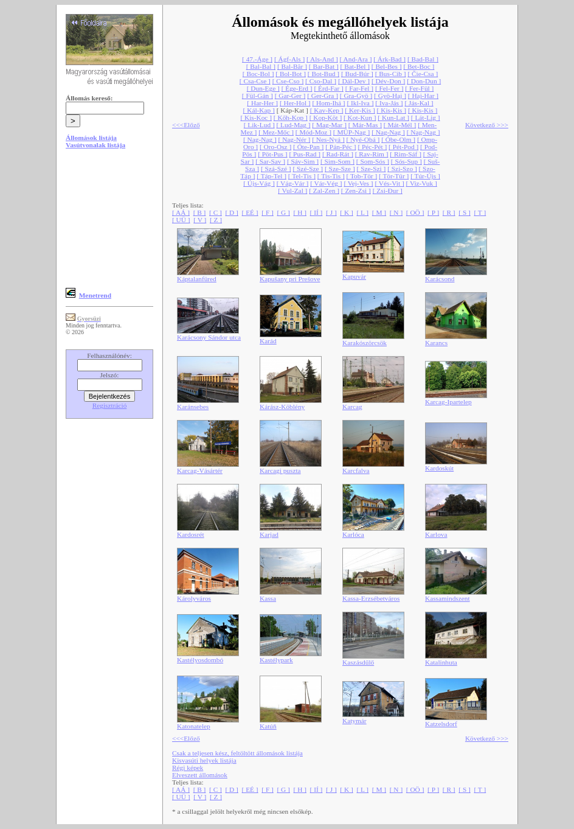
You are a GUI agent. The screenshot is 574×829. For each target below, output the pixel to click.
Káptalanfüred (196, 278)
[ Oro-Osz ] (275, 146)
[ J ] (331, 212)
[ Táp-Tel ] (271, 176)
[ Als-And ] (322, 59)
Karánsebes (193, 406)
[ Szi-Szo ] (402, 168)
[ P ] (433, 212)
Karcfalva (356, 470)
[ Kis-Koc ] (256, 117)
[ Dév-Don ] (388, 81)
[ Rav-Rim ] (372, 154)
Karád (268, 341)
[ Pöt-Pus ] (272, 154)
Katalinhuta (441, 662)
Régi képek (187, 767)
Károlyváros (194, 598)
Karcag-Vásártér (200, 470)
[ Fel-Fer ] (389, 88)
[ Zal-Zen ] (324, 190)
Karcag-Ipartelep (448, 401)
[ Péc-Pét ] (372, 146)
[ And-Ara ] (356, 59)
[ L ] (362, 212)
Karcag (352, 406)
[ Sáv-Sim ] (303, 161)
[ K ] (346, 212)
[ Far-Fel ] (359, 88)
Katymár (354, 720)
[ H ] (300, 212)
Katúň (268, 726)
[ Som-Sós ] (372, 161)
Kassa (268, 598)
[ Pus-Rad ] (304, 154)
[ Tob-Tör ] (362, 176)
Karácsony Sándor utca (209, 337)
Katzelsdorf (441, 723)
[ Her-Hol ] (295, 103)
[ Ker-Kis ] (360, 110)
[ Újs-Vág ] (259, 183)
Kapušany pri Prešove (290, 278)
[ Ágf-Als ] (289, 59)
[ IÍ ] (316, 212)
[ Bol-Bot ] (290, 73)
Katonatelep (193, 726)
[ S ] (464, 212)
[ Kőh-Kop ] (291, 117)
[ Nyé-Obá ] (363, 139)
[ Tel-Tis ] (302, 176)
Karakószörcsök (364, 342)
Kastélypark (276, 659)
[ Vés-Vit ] (389, 183)
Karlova (436, 534)
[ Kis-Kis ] (391, 110)
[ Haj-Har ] (423, 95)
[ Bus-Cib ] (390, 73)
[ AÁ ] (181, 212)
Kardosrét (190, 534)
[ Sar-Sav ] (270, 161)
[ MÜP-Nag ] (351, 132)
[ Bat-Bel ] (355, 66)
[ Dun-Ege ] (263, 88)
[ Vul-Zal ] (292, 190)
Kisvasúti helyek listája (204, 760)
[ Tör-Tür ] (394, 176)
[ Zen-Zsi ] (356, 190)
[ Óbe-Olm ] (398, 139)
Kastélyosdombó (200, 659)
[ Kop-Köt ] (325, 117)
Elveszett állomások (199, 774)
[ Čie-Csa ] (422, 73)
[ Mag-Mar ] (329, 124)
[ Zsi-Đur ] (388, 190)
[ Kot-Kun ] (360, 117)
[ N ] (396, 212)
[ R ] (449, 212)
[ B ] (199, 212)
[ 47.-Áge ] (257, 59)
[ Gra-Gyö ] (356, 95)
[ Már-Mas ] (365, 124)
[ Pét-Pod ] (403, 146)
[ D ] (232, 212)
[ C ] (215, 212)
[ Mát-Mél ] (400, 124)
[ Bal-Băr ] (292, 66)
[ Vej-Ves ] (358, 183)
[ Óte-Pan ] (308, 146)
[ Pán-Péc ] (340, 146)
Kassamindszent (447, 598)
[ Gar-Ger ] (290, 95)
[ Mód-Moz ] (313, 132)
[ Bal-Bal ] (260, 66)
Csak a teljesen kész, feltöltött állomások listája (237, 753)
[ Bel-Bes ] (387, 66)
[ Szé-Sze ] (307, 168)
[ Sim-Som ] (337, 161)
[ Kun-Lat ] (393, 117)
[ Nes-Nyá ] (328, 139)
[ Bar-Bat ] (324, 66)
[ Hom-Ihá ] (328, 103)
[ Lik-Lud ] (259, 124)
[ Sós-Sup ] (406, 161)
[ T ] (480, 212)
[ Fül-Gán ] (257, 95)
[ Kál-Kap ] (259, 110)
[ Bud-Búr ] (357, 73)
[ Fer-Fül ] (419, 88)
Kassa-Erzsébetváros (370, 598)
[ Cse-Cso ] (288, 81)
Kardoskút (439, 468)
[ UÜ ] (181, 219)
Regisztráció (109, 405)
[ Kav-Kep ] (327, 110)
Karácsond (439, 278)
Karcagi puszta (280, 470)
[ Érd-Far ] (328, 88)
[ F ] (267, 212)
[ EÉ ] (250, 212)
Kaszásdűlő (358, 662)
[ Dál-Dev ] (354, 81)
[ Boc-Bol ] (258, 73)
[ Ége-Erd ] (297, 88)
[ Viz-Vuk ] (421, 183)
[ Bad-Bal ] (422, 59)
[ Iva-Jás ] (389, 103)
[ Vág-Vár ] (293, 183)
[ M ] (379, 212)
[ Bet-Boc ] (418, 66)
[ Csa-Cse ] (255, 81)
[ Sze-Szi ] (371, 168)
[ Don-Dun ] (424, 81)
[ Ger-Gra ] (322, 95)
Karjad (269, 534)
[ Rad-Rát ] (337, 154)
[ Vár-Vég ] (326, 183)
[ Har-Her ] (262, 103)
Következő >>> (486, 124)
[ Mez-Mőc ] (276, 132)
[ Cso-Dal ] (320, 81)
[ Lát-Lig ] (425, 117)
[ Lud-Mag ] (294, 124)
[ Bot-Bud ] (323, 73)
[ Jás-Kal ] (418, 103)
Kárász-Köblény (282, 406)
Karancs (436, 342)
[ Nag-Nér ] (294, 139)
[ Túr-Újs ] (425, 176)
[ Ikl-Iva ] (360, 103)
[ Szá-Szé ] (276, 168)
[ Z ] (216, 219)
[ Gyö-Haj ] (390, 95)
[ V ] (199, 219)
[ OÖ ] (415, 212)
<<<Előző (186, 124)
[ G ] (283, 212)
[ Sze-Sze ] (340, 168)
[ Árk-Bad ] (389, 59)
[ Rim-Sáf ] (405, 154)
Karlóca (353, 534)
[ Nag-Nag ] (388, 132)
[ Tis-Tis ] (331, 176)
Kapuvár (354, 276)
